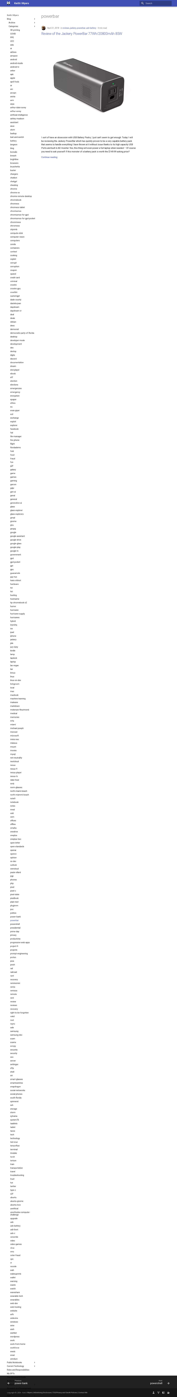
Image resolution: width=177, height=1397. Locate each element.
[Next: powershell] (159, 1383)
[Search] (156, 3)
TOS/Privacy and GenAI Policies (65, 1393)
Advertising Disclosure (42, 1393)
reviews (66, 28)
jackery (73, 28)
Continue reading (49, 157)
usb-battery (91, 28)
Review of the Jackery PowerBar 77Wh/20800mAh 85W (81, 34)
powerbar (81, 28)
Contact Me (82, 1393)
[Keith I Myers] (8, 3)
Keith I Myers (13, 15)
